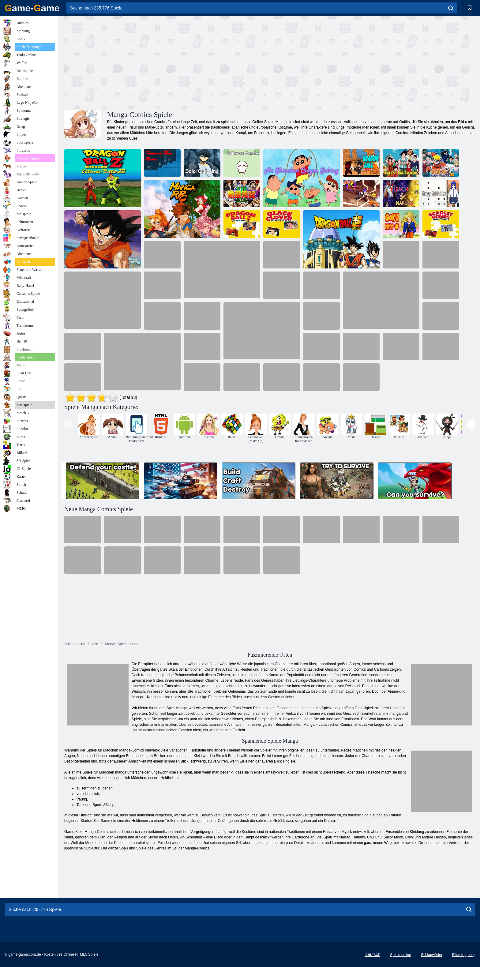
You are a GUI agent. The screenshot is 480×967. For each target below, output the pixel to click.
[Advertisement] (167, 62)
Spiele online (400, 955)
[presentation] (68, 424)
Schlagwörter (431, 955)
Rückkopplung (463, 955)
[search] (450, 8)
